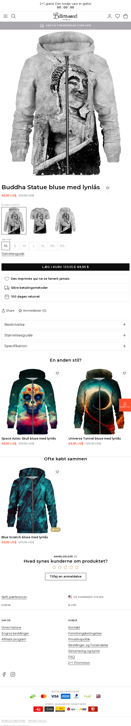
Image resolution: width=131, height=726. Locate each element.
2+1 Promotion (79, 663)
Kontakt (74, 627)
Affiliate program (13, 639)
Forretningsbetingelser (85, 633)
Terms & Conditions (13, 720)
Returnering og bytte (84, 651)
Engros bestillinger (15, 633)
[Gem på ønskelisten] (108, 188)
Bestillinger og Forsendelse (88, 645)
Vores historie (11, 627)
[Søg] (13, 16)
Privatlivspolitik (79, 639)
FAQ (71, 657)
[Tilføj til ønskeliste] (57, 373)
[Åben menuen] (5, 16)
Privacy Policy (37, 720)
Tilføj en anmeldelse (66, 576)
